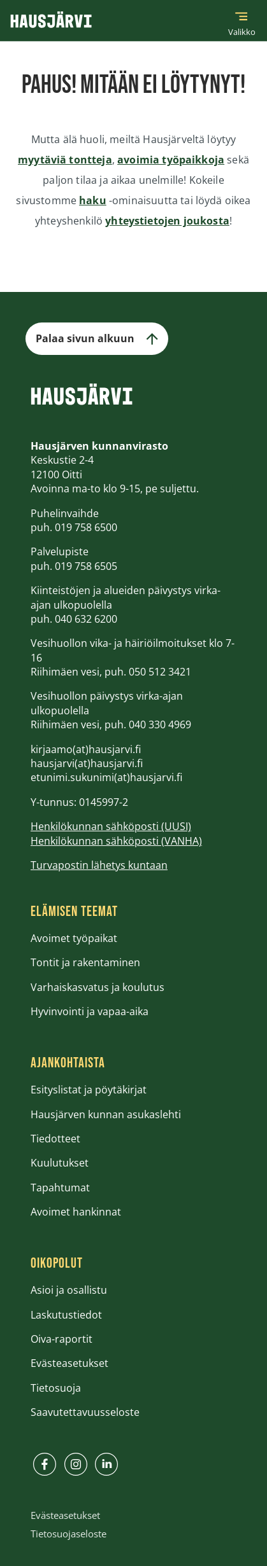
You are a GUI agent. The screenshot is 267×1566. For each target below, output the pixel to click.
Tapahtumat (60, 1188)
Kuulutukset (60, 1163)
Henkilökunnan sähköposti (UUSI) (111, 826)
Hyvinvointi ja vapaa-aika (89, 1011)
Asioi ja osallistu (69, 1290)
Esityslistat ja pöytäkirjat (89, 1090)
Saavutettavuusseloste (85, 1412)
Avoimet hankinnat (76, 1212)
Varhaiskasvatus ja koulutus (97, 987)
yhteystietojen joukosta (167, 221)
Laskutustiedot (66, 1315)
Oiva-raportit (61, 1339)
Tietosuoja (56, 1388)
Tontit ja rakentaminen (85, 962)
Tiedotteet (55, 1139)
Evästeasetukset (69, 1363)
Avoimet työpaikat (74, 938)
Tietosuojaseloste (68, 1533)
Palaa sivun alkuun (97, 338)
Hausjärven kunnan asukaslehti (106, 1114)
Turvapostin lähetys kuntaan (99, 865)
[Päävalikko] (241, 20)
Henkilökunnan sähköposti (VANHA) (116, 841)
